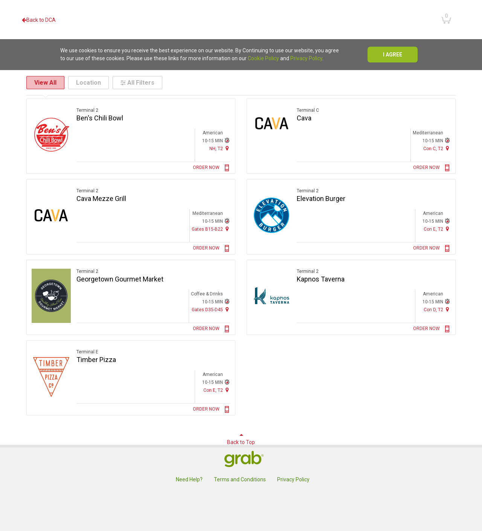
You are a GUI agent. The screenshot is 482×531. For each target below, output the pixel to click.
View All (45, 82)
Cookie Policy (263, 58)
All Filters (137, 82)
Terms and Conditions (240, 479)
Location (88, 82)
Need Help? (189, 479)
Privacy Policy (306, 58)
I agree (392, 55)
